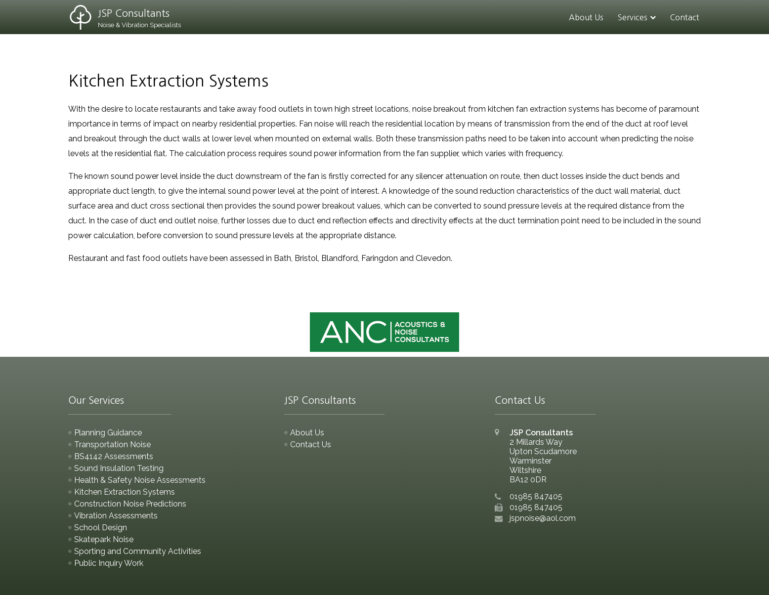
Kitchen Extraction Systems (124, 492)
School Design (100, 527)
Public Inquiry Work (108, 563)
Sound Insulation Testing (119, 468)
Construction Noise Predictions (130, 504)
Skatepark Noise (103, 539)
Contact (684, 17)
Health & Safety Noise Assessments (140, 480)
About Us (586, 17)
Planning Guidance (108, 432)
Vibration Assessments (116, 515)
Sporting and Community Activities (137, 551)
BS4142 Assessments (113, 456)
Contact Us (310, 444)
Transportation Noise (112, 444)
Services (632, 17)
